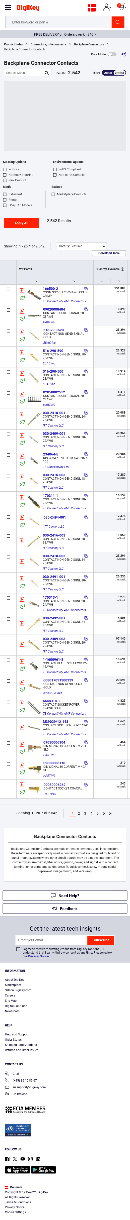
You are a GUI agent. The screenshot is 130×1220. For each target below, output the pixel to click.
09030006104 (54, 742)
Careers (10, 995)
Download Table (109, 253)
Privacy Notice (38, 956)
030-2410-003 (54, 556)
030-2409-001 (54, 434)
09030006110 (54, 763)
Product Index (13, 44)
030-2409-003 (54, 639)
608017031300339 (58, 680)
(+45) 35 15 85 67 (21, 1081)
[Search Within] (24, 72)
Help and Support (17, 1034)
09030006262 (54, 785)
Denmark (13, 1187)
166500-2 (50, 289)
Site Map (11, 1000)
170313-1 (50, 597)
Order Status (13, 1039)
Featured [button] (70, 246)
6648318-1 (51, 701)
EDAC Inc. (49, 342)
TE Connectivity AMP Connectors (64, 301)
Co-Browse (16, 1094)
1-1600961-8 (53, 660)
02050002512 (54, 392)
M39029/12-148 (55, 722)
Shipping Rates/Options (21, 1045)
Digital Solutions (16, 1006)
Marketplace (13, 985)
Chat (12, 1074)
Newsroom (12, 1011)
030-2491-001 (54, 577)
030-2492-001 (54, 618)
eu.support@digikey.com (25, 1087)
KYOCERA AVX (52, 693)
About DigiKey (14, 980)
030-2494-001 (55, 517)
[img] (28, 9)
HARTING (49, 322)
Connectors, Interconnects (48, 44)
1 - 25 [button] (23, 246)
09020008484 (54, 309)
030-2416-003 (54, 535)
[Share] (123, 54)
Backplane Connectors (89, 44)
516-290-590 (53, 351)
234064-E (50, 454)
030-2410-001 (54, 413)
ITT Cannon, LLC (53, 425)
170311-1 (50, 496)
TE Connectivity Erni (56, 467)
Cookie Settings (15, 1212)
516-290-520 (53, 330)
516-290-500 (53, 371)
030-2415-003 (54, 475)
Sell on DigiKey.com (18, 990)
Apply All (21, 223)
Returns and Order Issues (21, 1050)
